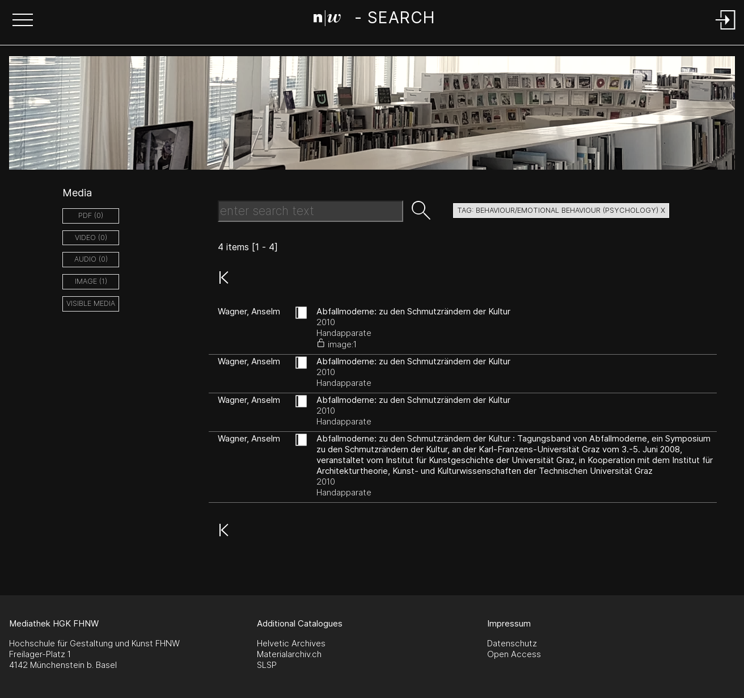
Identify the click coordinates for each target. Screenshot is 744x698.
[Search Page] (374, 20)
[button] (22, 21)
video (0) (91, 237)
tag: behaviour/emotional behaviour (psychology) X (561, 210)
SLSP (267, 664)
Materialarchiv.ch (289, 654)
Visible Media (90, 303)
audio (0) (91, 259)
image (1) (91, 281)
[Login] (725, 30)
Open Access (514, 654)
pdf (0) (90, 215)
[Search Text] (310, 211)
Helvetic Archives (291, 643)
